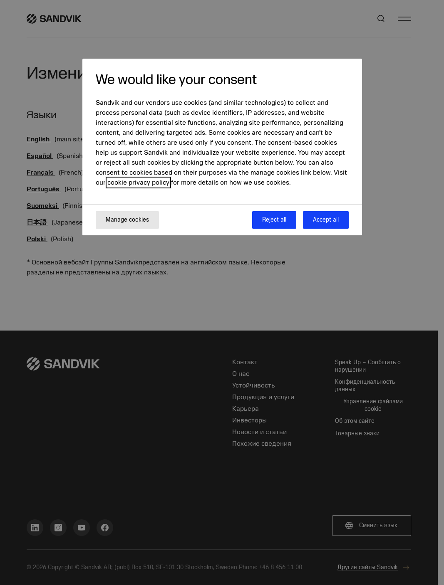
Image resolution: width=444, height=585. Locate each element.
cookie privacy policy (138, 182)
